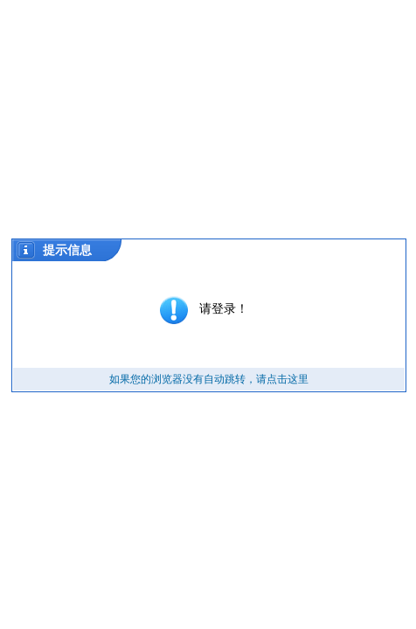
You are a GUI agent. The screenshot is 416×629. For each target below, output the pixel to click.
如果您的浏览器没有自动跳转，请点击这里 (209, 379)
